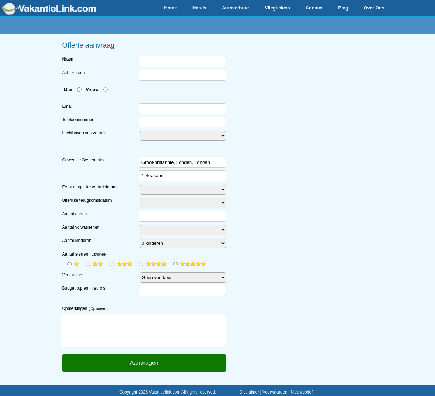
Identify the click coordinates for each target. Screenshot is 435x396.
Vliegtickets (277, 8)
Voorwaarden (274, 392)
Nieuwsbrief (302, 392)
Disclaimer (249, 392)
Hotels (199, 8)
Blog (343, 8)
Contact (314, 8)
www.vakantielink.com (49, 9)
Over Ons (374, 8)
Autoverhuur (235, 8)
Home (170, 8)
